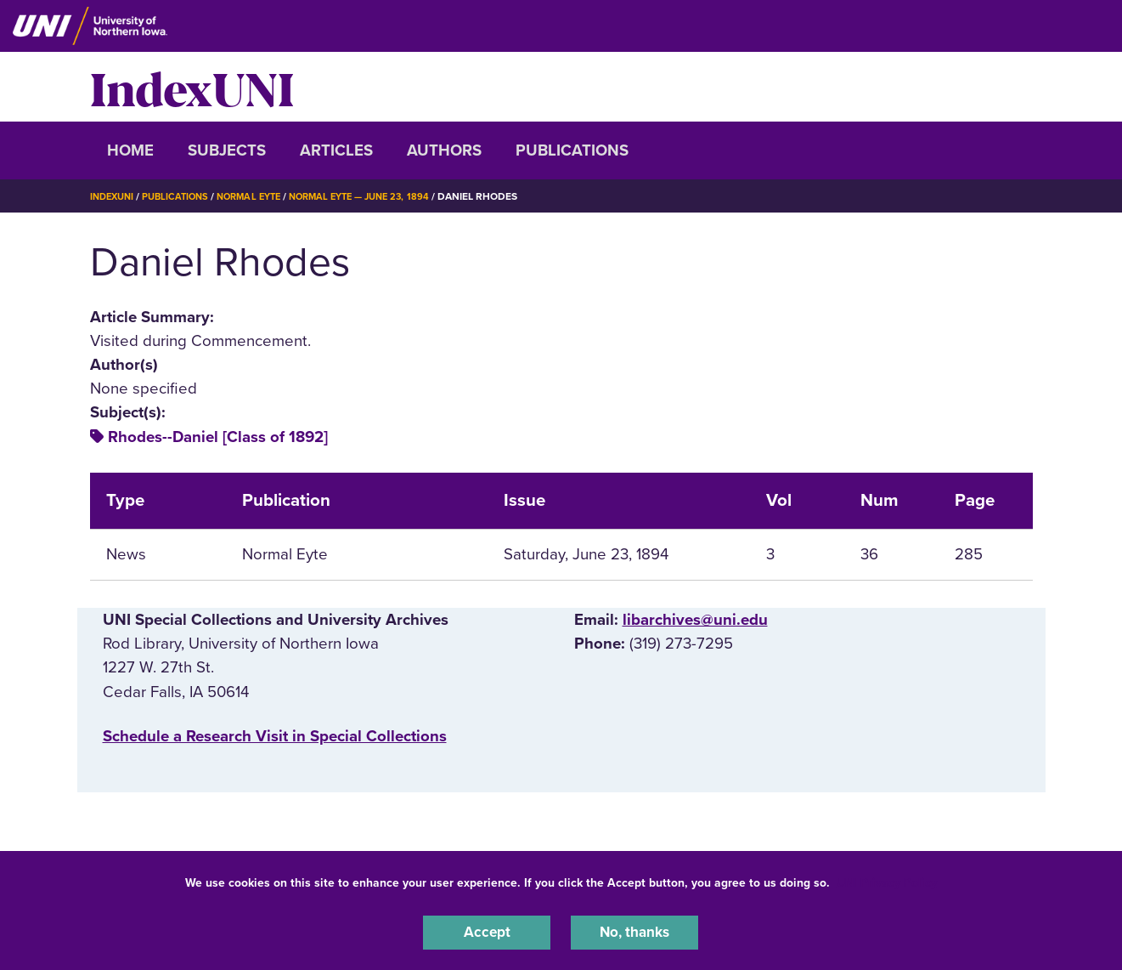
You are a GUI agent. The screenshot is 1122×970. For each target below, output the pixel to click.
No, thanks (634, 931)
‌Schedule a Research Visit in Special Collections (275, 736)
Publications (572, 150)
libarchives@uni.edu (695, 619)
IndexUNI (192, 87)
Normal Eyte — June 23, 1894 (381, 196)
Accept (486, 931)
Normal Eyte (261, 196)
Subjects (227, 150)
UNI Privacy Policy (887, 879)
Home (130, 150)
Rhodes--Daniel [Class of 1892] (218, 437)
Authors (444, 150)
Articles (336, 150)
